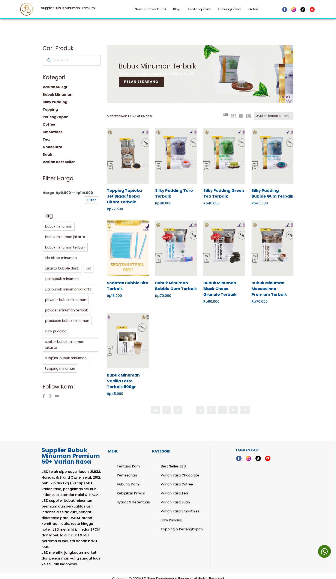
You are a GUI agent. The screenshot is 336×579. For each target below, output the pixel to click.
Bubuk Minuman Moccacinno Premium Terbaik (269, 284)
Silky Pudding (55, 97)
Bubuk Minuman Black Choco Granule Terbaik (220, 284)
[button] (324, 551)
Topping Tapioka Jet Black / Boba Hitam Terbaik (124, 191)
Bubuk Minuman (57, 90)
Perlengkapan (56, 112)
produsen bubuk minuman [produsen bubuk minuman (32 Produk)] (67, 316)
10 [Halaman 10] (234, 405)
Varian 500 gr (55, 82)
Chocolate (52, 142)
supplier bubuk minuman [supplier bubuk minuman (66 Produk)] (66, 353)
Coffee (49, 120)
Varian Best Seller (59, 157)
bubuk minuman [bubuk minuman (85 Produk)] (58, 221)
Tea (46, 134)
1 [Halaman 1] (166, 405)
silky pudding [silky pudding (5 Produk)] (55, 326)
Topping (50, 105)
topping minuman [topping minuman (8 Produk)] (60, 364)
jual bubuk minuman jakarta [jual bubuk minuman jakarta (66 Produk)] (68, 284)
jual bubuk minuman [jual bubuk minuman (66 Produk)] (62, 274)
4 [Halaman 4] (200, 405)
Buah (47, 149)
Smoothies (52, 127)
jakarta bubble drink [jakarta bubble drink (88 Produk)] (62, 263)
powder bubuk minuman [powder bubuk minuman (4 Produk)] (65, 295)
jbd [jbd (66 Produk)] (88, 263)
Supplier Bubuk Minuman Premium (68, 8)
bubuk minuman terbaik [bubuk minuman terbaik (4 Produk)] (65, 242)
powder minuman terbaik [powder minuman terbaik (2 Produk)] (66, 305)
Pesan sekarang (141, 77)
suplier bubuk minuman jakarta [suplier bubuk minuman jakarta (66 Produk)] (64, 340)
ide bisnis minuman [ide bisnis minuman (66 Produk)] (61, 253)
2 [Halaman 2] (178, 405)
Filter (91, 195)
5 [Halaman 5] (211, 405)
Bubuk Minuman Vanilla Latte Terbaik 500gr (123, 376)
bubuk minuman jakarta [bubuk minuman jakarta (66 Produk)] (65, 232)
